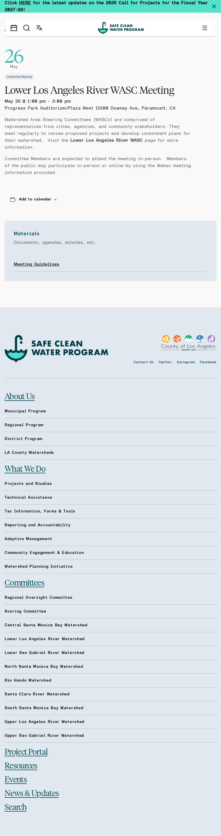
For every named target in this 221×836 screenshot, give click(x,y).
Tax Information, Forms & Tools (40, 511)
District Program (24, 439)
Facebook (208, 362)
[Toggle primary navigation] (205, 28)
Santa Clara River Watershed (37, 694)
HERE (25, 3)
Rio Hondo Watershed (28, 680)
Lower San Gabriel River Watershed (44, 653)
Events (16, 779)
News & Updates (32, 792)
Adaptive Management (28, 539)
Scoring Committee (25, 611)
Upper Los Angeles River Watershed (44, 722)
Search (15, 806)
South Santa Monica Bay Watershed (44, 708)
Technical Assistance (28, 498)
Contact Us (144, 362)
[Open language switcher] (39, 27)
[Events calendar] (13, 27)
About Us (20, 396)
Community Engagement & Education (44, 553)
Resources (21, 765)
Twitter (165, 362)
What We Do (25, 468)
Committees (24, 582)
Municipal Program (25, 411)
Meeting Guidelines (36, 264)
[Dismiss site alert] (216, 6)
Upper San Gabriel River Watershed (44, 736)
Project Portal (26, 751)
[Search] (26, 27)
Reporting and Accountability (38, 525)
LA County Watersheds (29, 453)
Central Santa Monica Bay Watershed (46, 625)
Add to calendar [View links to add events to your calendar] (35, 199)
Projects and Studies (28, 484)
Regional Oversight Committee (39, 598)
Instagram (186, 362)
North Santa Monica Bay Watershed (44, 667)
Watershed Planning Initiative (39, 567)
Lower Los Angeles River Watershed (45, 639)
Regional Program (24, 425)
